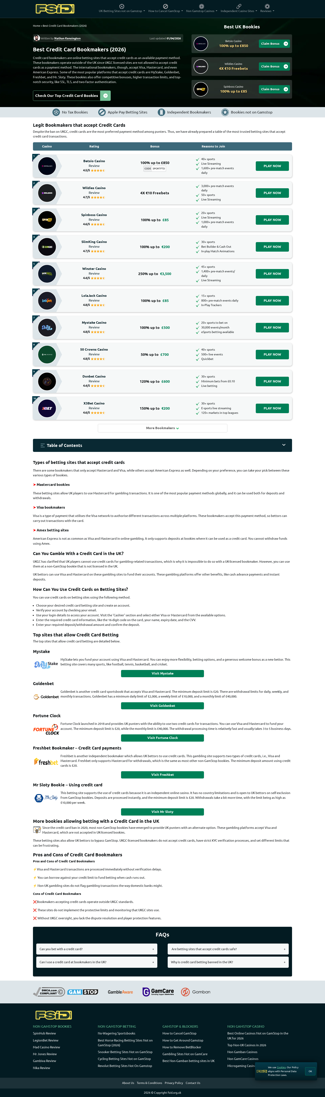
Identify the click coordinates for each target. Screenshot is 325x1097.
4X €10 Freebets (154, 193)
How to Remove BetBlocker (181, 1047)
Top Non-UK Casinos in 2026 (246, 1045)
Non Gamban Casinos (242, 1052)
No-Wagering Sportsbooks (116, 1033)
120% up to (155, 381)
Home (36, 25)
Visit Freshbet (162, 775)
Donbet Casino (94, 379)
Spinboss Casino (94, 217)
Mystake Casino (94, 325)
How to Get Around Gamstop (182, 1040)
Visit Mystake (162, 673)
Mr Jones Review (45, 1054)
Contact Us (193, 1083)
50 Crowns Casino (94, 352)
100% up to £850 (154, 163)
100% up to (155, 220)
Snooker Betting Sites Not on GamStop (125, 1052)
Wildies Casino (94, 190)
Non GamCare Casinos (242, 1059)
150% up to (155, 408)
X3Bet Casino (94, 406)
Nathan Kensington (67, 38)
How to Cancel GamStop (179, 1033)
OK (310, 1071)
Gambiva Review (44, 1061)
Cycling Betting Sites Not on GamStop (124, 1059)
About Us (128, 1083)
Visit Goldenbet (162, 706)
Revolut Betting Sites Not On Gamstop (125, 1066)
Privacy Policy (174, 1083)
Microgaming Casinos (242, 1066)
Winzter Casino (94, 271)
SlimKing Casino (94, 244)
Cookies (281, 1067)
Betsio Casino (94, 163)
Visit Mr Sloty (162, 812)
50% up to (155, 354)
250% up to (154, 274)
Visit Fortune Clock (162, 738)
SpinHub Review (44, 1033)
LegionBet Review (45, 1040)
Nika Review (41, 1068)
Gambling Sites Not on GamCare (184, 1054)
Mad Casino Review (46, 1047)
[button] (162, 445)
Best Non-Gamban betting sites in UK (188, 1061)
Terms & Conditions (149, 1083)
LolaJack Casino (94, 298)
